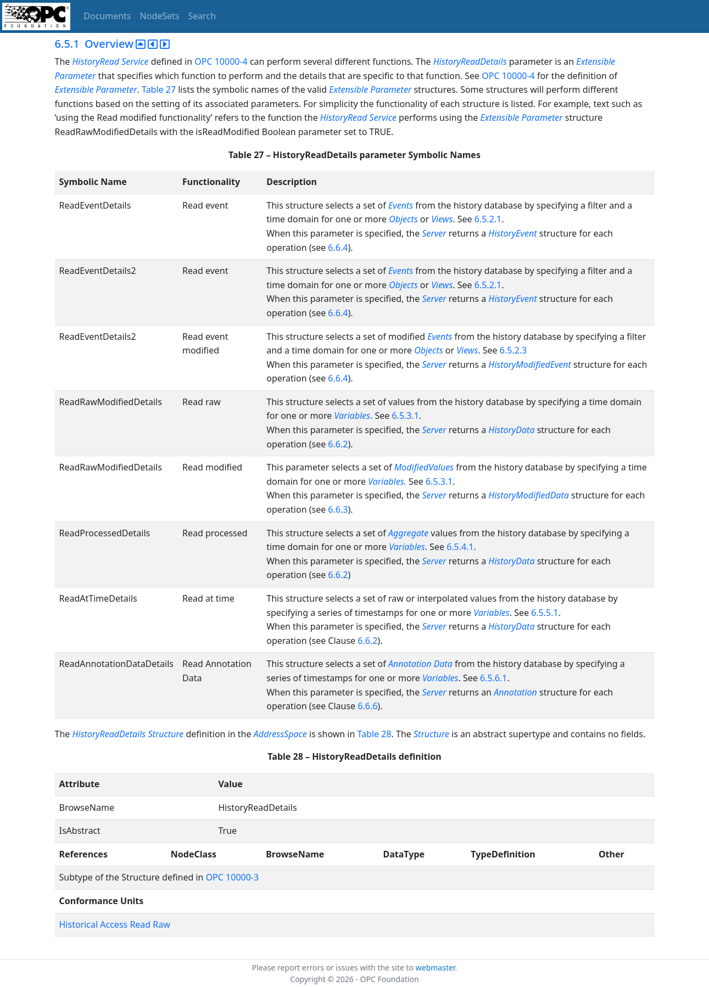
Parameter (116, 89)
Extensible (74, 89)
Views (442, 219)
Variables (352, 416)
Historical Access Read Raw (114, 924)
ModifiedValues (424, 467)
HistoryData (512, 430)
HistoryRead (95, 61)
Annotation (516, 692)
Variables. (388, 481)
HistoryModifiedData (529, 495)
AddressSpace (280, 734)
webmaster (435, 967)
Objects (404, 219)
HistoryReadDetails (470, 61)
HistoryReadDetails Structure (127, 734)
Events (400, 205)
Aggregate (408, 533)
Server (434, 233)
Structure (431, 734)
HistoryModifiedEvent (530, 364)
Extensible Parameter (370, 89)
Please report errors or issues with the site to (334, 967)
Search (202, 16)
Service (134, 61)
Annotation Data (420, 664)
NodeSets (160, 16)
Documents (107, 16)
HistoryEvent (513, 233)
